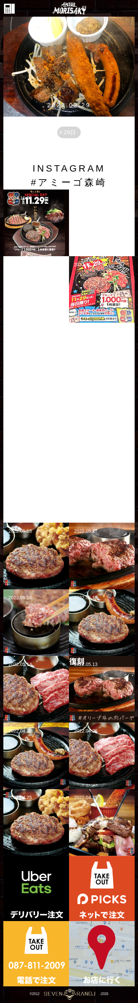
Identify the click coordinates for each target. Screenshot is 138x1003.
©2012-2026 (68, 994)
